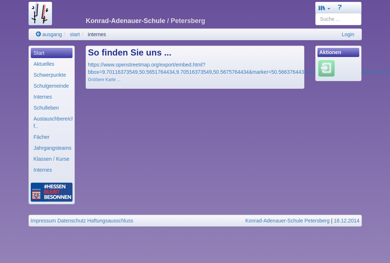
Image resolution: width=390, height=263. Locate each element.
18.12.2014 (346, 221)
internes (97, 34)
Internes (43, 97)
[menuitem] (52, 53)
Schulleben (46, 108)
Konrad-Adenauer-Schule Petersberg (287, 221)
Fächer (42, 137)
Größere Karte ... (104, 79)
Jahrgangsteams (53, 148)
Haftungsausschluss (110, 221)
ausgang (49, 34)
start (75, 34)
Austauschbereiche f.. (53, 122)
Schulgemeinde (51, 86)
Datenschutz (71, 221)
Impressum (43, 221)
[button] (324, 8)
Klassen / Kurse (52, 159)
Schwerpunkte (50, 75)
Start (39, 53)
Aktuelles (44, 64)
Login (348, 34)
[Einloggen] (326, 68)
